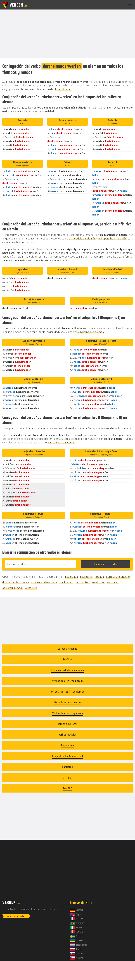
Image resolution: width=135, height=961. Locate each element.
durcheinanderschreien (15, 582)
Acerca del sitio (16, 916)
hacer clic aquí (63, 89)
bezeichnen (86, 576)
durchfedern (66, 582)
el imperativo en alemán (112, 238)
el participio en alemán (82, 238)
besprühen (71, 576)
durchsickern (83, 582)
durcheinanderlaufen (118, 576)
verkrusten (31, 588)
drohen (99, 576)
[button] (129, 5)
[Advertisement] (67, 33)
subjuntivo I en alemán (90, 332)
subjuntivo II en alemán (61, 442)
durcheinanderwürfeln (44, 582)
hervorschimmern (12, 588)
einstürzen (98, 582)
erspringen (113, 582)
